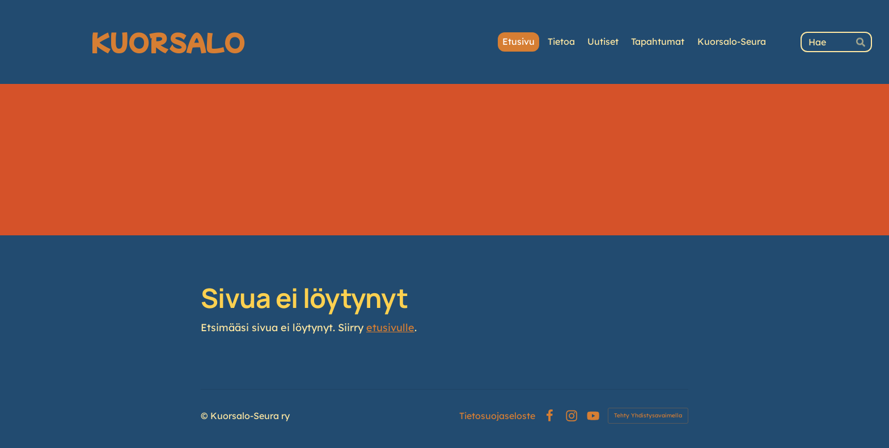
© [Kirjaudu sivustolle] (205, 415)
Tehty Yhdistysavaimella (648, 415)
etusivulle (390, 327)
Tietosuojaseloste (497, 415)
